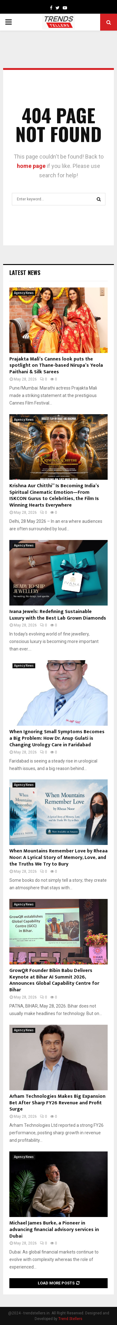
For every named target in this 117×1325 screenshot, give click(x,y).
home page (31, 166)
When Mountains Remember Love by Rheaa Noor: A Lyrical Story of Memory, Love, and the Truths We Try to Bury (58, 857)
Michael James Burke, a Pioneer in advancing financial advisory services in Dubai (54, 1229)
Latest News (24, 272)
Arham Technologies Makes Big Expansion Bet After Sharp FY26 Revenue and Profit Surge (57, 1103)
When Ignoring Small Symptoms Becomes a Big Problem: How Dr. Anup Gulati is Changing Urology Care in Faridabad (57, 738)
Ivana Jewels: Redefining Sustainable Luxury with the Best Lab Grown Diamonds (57, 614)
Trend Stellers (70, 1319)
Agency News (24, 293)
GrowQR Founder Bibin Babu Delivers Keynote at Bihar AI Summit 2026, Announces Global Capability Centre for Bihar (54, 980)
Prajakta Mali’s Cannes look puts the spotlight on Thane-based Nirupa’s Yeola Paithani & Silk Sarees (56, 365)
